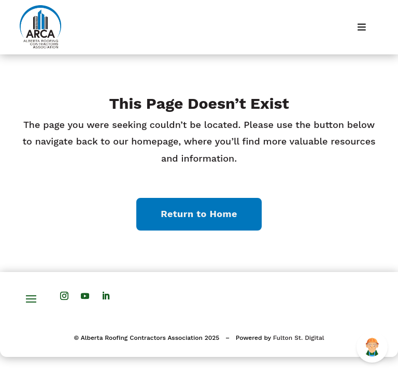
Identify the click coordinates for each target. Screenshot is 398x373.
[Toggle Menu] (361, 27)
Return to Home (199, 213)
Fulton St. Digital (298, 337)
